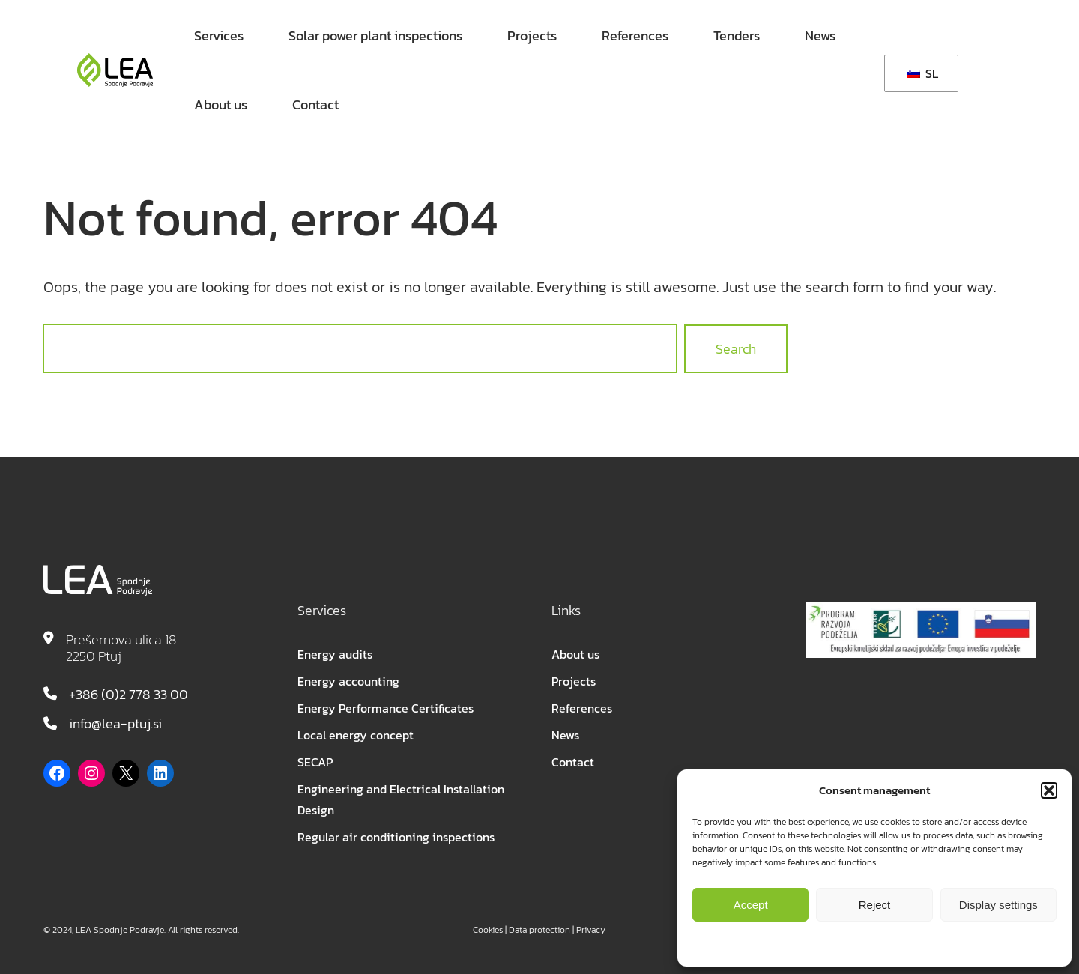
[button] (1049, 790)
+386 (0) (94, 694)
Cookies (488, 930)
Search (736, 349)
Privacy (590, 930)
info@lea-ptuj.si (115, 723)
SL (922, 73)
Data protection (539, 930)
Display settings (998, 904)
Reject (875, 904)
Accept (751, 904)
